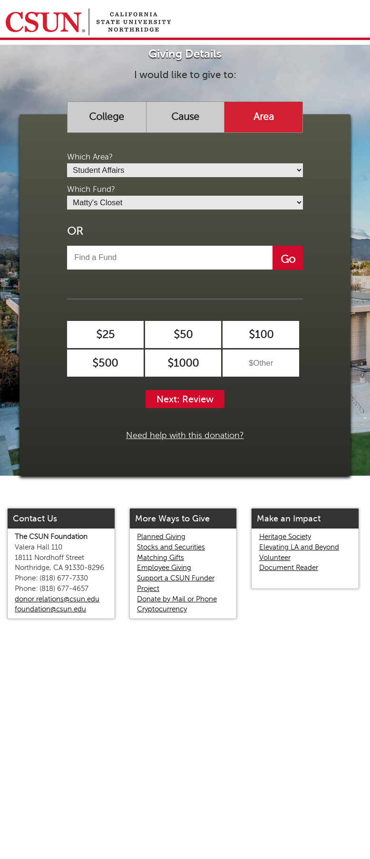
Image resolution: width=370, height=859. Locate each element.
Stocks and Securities (171, 547)
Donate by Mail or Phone (177, 599)
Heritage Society (285, 536)
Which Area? (90, 156)
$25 (105, 334)
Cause (185, 116)
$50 (183, 334)
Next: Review (185, 399)
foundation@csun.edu (50, 609)
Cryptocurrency (162, 609)
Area (263, 116)
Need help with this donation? (185, 435)
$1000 (183, 363)
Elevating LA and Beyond (299, 547)
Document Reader (288, 567)
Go (288, 259)
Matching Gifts (160, 557)
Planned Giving (161, 536)
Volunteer (275, 557)
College (106, 116)
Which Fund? (91, 189)
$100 (261, 334)
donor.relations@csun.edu (57, 599)
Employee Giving (164, 567)
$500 (105, 363)
